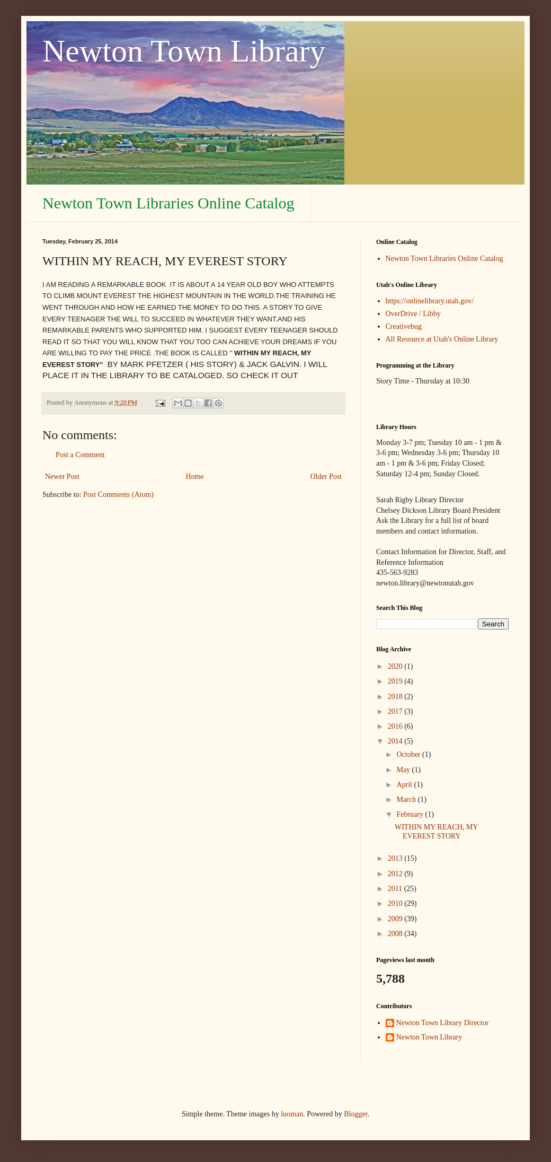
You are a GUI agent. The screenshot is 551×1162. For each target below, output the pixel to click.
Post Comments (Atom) (118, 495)
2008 (396, 934)
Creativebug (404, 326)
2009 (396, 919)
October (409, 754)
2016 (396, 726)
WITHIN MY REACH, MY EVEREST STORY (436, 831)
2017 (396, 711)
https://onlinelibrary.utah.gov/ (430, 301)
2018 (396, 697)
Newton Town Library (184, 50)
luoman (292, 1114)
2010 (396, 903)
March (406, 799)
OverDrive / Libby (413, 314)
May (404, 770)
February (410, 814)
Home (195, 476)
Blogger (355, 1114)
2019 (396, 681)
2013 (396, 858)
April (405, 785)
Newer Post (62, 476)
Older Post (326, 476)
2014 (396, 741)
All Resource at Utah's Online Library (442, 339)
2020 (396, 666)
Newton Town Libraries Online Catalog (168, 203)
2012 (396, 874)
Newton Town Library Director (442, 1023)
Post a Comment (80, 455)
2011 (396, 889)
